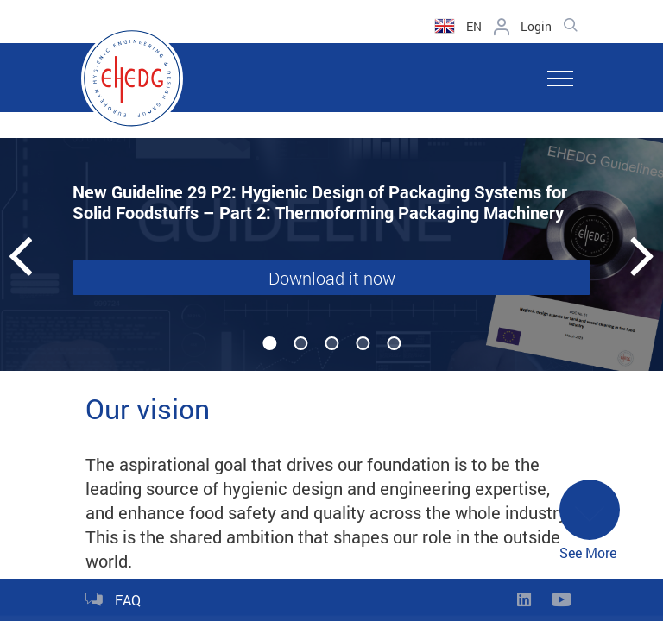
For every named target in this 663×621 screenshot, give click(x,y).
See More (589, 520)
